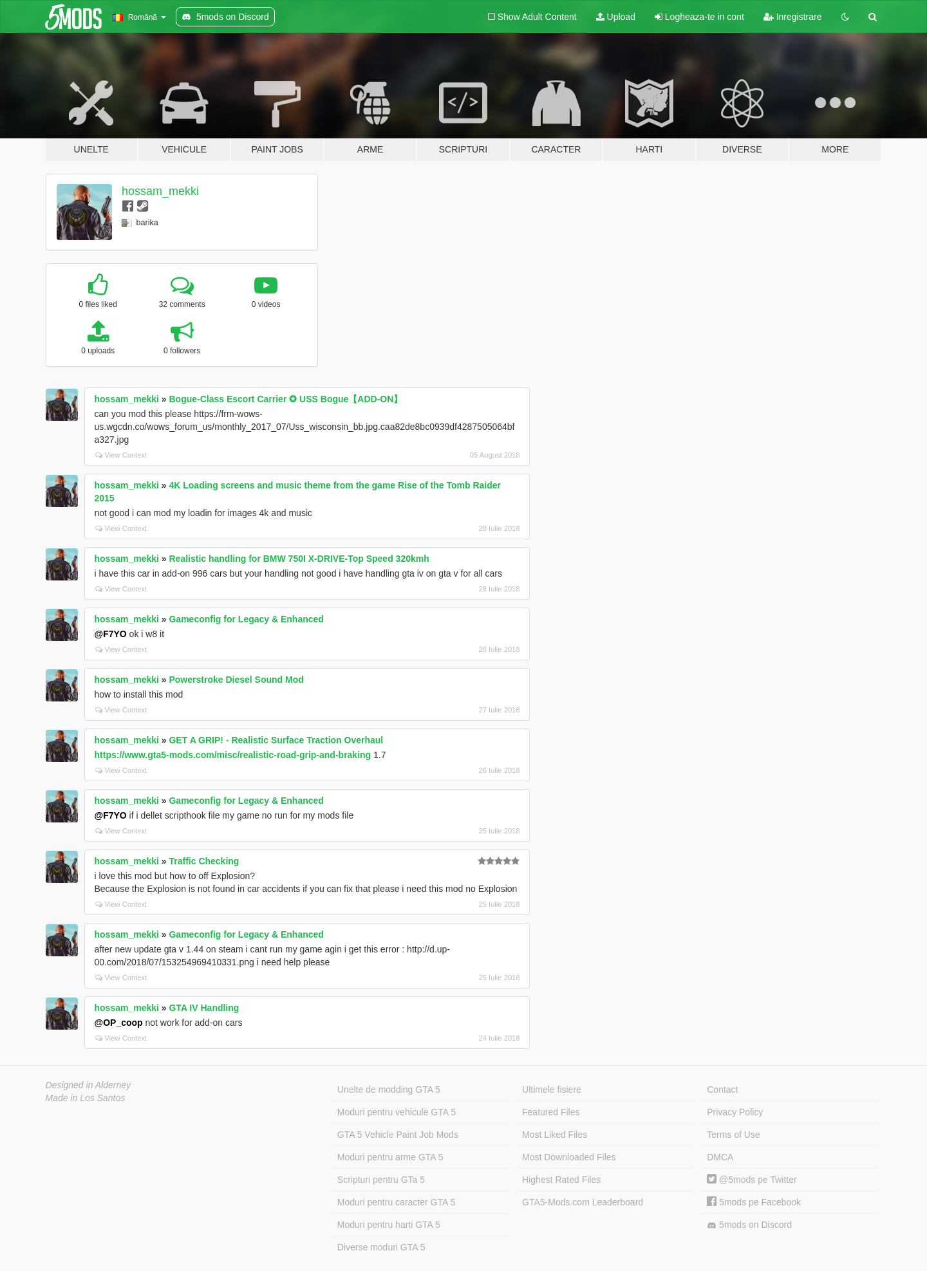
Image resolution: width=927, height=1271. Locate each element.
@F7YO (111, 634)
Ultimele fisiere (551, 1089)
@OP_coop (119, 1022)
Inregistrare (792, 17)
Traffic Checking (204, 861)
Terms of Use (733, 1134)
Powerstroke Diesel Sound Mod (236, 679)
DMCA (720, 1157)
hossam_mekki (160, 191)
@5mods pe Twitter (751, 1179)
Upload (615, 17)
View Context (121, 455)
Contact (722, 1089)
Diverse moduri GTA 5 (381, 1247)
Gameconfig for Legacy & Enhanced (246, 619)
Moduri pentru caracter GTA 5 (396, 1202)
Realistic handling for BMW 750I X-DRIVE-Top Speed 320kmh (299, 558)
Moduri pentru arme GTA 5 (390, 1157)
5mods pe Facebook (754, 1202)
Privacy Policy (735, 1112)
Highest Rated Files (561, 1179)
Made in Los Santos (86, 1098)
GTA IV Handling (204, 1008)
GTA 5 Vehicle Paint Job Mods (397, 1134)
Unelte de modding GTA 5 (388, 1089)
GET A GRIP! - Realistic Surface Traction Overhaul (276, 740)
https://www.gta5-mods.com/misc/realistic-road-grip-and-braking (233, 755)
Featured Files (550, 1112)
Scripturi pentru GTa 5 (381, 1179)
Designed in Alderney (88, 1085)
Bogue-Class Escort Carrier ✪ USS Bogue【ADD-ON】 (285, 399)
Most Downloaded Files (569, 1157)
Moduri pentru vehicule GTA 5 (396, 1112)
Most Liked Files (554, 1134)
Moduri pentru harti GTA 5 (388, 1225)
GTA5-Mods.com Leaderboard (582, 1202)
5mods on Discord (749, 1225)
